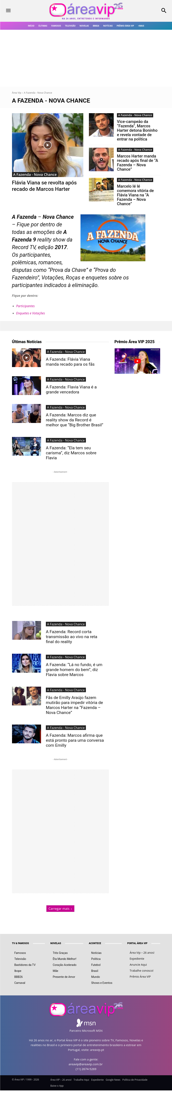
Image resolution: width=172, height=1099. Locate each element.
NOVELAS (55, 912)
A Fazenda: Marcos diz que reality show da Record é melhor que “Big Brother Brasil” (72, 416)
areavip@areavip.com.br (86, 1033)
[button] (150, 11)
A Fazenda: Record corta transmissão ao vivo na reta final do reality (74, 623)
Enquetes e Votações (30, 313)
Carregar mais (60, 877)
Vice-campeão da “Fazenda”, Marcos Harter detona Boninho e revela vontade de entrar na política (137, 130)
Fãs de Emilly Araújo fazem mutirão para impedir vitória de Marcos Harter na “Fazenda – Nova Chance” (74, 683)
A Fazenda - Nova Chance (35, 174)
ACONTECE (95, 912)
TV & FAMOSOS (20, 912)
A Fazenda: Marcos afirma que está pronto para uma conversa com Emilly (74, 712)
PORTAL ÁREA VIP (137, 912)
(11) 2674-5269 (86, 1038)
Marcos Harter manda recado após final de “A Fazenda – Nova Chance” (137, 163)
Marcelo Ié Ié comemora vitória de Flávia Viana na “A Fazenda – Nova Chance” (135, 195)
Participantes (25, 306)
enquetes (96, 277)
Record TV (24, 247)
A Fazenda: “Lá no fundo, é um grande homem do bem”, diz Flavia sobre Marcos (74, 652)
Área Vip (16, 92)
